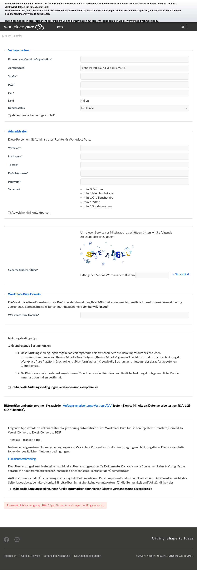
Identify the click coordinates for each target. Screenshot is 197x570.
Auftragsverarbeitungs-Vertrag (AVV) (87, 405)
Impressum (10, 555)
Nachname (15, 156)
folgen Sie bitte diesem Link (33, 7)
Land (11, 100)
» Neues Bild (181, 274)
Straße (12, 76)
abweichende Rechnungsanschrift (32, 115)
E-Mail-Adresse (18, 173)
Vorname (14, 148)
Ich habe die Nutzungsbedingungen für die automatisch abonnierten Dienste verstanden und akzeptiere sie (80, 488)
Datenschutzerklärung (57, 555)
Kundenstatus (16, 107)
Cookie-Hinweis (30, 555)
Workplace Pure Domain (23, 315)
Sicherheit (14, 189)
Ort (11, 93)
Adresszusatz (16, 67)
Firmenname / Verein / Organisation (30, 59)
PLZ (11, 84)
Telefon (13, 164)
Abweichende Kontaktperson (29, 212)
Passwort (14, 181)
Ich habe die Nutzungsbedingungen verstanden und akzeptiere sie (53, 387)
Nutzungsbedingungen (87, 555)
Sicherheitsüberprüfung (23, 269)
